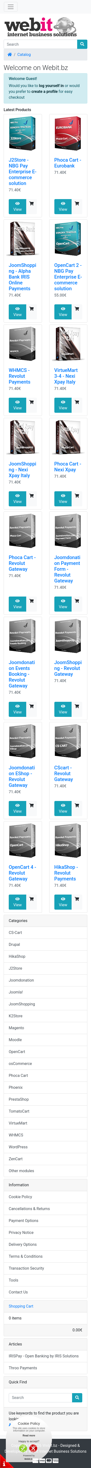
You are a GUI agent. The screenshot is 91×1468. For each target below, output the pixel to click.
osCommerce (20, 1063)
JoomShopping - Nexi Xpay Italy (22, 469)
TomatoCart (19, 1111)
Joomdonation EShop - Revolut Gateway (22, 776)
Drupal (14, 944)
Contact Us (18, 1292)
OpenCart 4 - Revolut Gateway (22, 873)
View (17, 207)
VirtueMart (18, 1123)
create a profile (45, 91)
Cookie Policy (20, 1197)
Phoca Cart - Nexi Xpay (67, 467)
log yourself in (51, 85)
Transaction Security (26, 1268)
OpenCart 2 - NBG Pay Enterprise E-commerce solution (68, 276)
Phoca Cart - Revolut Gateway (22, 563)
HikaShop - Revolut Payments (66, 873)
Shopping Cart (21, 1306)
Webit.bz (50, 1445)
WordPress (18, 1147)
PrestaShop (19, 1099)
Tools (13, 1280)
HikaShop (17, 956)
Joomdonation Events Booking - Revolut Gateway (22, 674)
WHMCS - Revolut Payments (19, 376)
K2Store (16, 1016)
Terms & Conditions (26, 1256)
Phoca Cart (18, 1075)
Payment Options (23, 1220)
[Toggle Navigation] (10, 7)
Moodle (15, 1039)
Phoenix (16, 1087)
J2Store (15, 968)
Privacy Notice (21, 1232)
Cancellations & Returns (29, 1208)
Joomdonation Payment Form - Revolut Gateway (67, 569)
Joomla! (16, 992)
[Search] (40, 44)
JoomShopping (22, 1004)
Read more (29, 1435)
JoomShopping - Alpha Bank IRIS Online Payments (22, 276)
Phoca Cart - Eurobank (67, 163)
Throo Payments (23, 1368)
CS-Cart (15, 932)
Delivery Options (23, 1244)
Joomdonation (21, 980)
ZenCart (16, 1159)
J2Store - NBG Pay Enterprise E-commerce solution (22, 171)
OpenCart (17, 1051)
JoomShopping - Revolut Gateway (68, 668)
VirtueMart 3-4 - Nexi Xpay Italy (66, 376)
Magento (16, 1028)
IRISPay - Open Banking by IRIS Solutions (44, 1356)
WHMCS (16, 1135)
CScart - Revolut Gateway (63, 773)
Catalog (24, 54)
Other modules (21, 1171)
